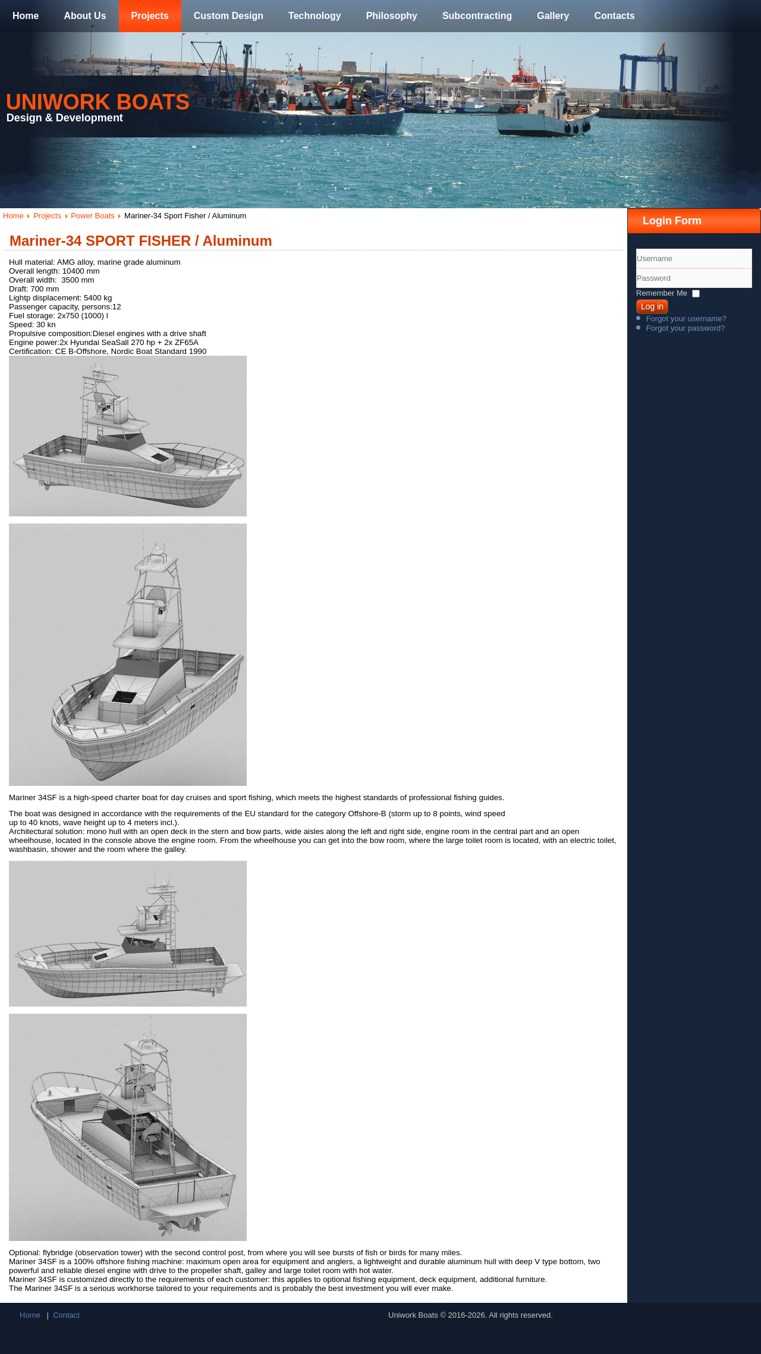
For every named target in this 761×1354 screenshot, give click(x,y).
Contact (66, 1315)
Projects (150, 16)
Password (636, 288)
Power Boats (93, 215)
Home (25, 16)
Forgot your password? (685, 328)
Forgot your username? (686, 318)
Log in (652, 306)
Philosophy (391, 16)
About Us (85, 16)
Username (636, 268)
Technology (314, 16)
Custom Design (228, 16)
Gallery (553, 16)
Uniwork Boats (98, 102)
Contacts (614, 16)
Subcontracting (477, 16)
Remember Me (661, 293)
